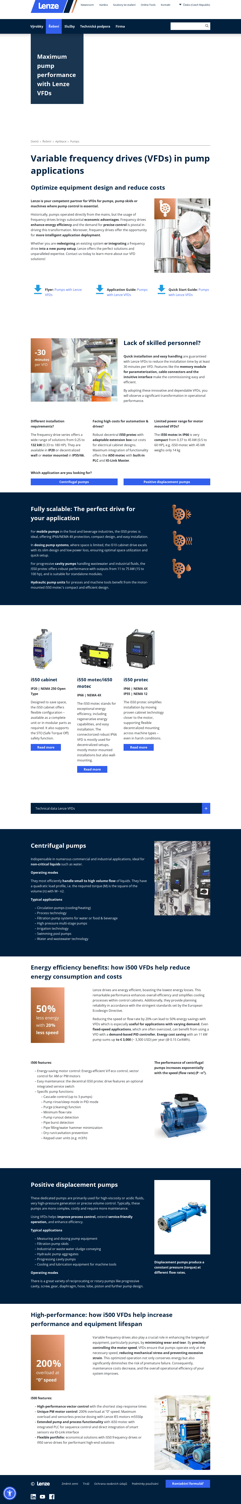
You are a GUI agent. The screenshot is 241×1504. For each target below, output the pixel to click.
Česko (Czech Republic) (194, 5)
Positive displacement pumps (167, 482)
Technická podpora (95, 26)
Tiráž (86, 1484)
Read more (45, 747)
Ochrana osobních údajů (110, 1484)
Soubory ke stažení (124, 5)
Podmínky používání (145, 1484)
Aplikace (60, 141)
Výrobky (36, 26)
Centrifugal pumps (74, 482)
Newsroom (87, 5)
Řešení (54, 26)
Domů (35, 141)
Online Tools (148, 5)
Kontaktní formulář (188, 1484)
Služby (69, 26)
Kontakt (165, 5)
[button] (9, 1493)
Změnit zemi (70, 1484)
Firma (120, 26)
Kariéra (103, 5)
